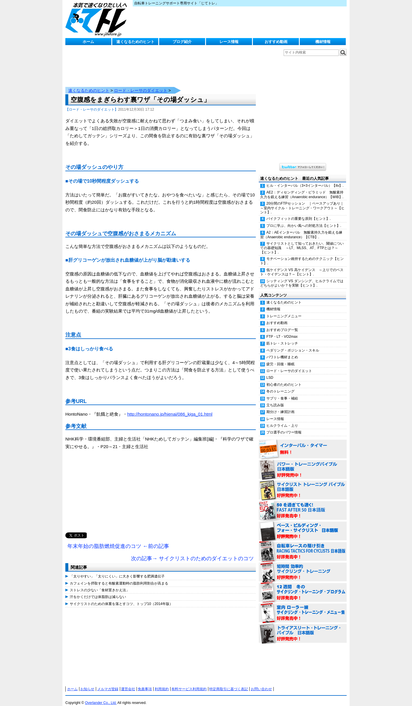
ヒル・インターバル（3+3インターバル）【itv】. (305, 180)
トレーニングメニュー (284, 310)
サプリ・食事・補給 (282, 392)
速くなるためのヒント (135, 42)
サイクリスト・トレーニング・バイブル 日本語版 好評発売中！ (303, 484)
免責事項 (145, 683)
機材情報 (323, 42)
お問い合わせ (261, 683)
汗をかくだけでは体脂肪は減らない (98, 591)
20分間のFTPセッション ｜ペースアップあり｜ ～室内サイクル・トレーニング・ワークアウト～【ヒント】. (303, 202)
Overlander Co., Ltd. (101, 697)
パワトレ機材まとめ (282, 351)
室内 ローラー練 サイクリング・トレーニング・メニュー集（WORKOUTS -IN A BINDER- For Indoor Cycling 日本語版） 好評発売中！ (303, 607)
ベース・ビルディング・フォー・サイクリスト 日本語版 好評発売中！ (303, 525)
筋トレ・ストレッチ (282, 337)
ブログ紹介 (182, 42)
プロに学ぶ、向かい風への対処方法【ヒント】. (303, 220)
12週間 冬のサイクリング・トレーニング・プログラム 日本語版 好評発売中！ (303, 587)
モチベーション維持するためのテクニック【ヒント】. (302, 255)
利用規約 (162, 683)
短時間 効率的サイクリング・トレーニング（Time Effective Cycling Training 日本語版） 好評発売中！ (303, 566)
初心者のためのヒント (284, 379)
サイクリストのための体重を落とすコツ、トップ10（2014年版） (121, 598)
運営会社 (128, 683)
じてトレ (97, 19)
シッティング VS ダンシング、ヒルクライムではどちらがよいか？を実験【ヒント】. (301, 277)
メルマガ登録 (107, 683)
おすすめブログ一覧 (282, 324)
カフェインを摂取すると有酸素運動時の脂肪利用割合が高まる (119, 577)
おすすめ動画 (276, 42)
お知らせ (87, 683)
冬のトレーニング (280, 385)
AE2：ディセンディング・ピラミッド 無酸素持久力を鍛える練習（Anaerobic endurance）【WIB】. (301, 188)
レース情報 (229, 42)
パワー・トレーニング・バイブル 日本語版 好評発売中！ (303, 464)
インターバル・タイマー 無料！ (303, 443)
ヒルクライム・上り (282, 420)
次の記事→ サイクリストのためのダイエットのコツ (192, 553)
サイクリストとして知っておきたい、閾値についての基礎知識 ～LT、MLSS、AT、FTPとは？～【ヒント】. (302, 242)
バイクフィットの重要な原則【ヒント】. (298, 213)
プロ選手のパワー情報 (284, 426)
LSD (269, 372)
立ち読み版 (275, 399)
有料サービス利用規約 (189, 683)
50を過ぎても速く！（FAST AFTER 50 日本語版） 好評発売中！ (303, 505)
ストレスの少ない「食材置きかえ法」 (100, 584)
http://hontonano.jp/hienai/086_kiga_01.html (169, 408)
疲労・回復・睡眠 (280, 358)
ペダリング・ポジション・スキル (292, 344)
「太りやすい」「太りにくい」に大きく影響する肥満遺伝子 (117, 570)
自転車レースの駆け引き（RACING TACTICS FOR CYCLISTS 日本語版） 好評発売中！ (303, 546)
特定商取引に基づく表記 (228, 683)
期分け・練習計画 (280, 406)
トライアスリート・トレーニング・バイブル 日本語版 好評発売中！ (303, 628)
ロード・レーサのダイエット (140, 84)
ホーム (88, 42)
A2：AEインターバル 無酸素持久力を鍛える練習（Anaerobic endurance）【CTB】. (301, 229)
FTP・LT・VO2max (281, 331)
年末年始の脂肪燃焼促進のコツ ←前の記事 (118, 540)
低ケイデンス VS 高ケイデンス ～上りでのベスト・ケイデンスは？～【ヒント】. (301, 266)
